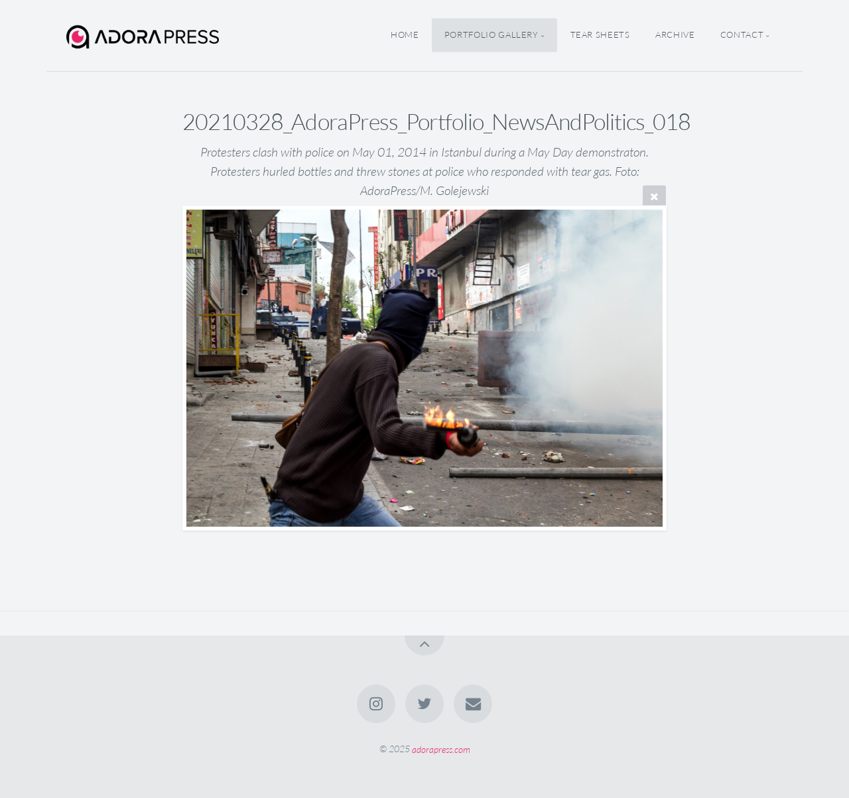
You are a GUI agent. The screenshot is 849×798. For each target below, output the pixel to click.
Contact (741, 35)
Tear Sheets (600, 35)
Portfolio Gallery (491, 35)
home (405, 35)
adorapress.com (441, 748)
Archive (674, 35)
